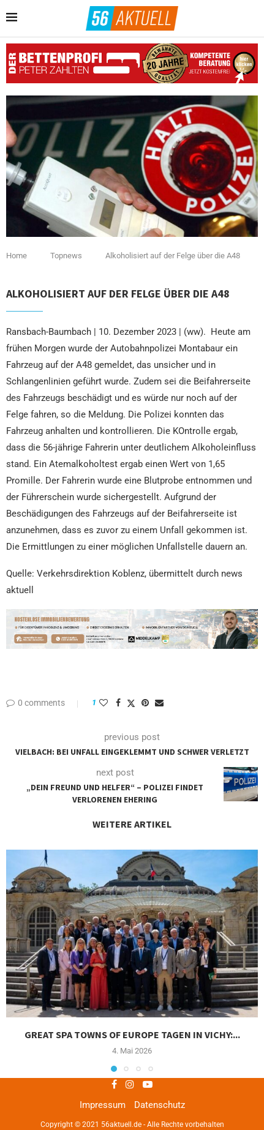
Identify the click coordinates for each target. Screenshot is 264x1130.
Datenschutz (159, 1104)
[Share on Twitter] (131, 703)
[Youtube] (148, 1084)
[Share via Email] (159, 703)
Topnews (66, 255)
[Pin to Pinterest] (145, 703)
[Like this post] (103, 703)
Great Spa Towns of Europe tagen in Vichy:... (132, 1034)
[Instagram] (130, 1084)
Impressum (103, 1104)
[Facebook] (114, 1084)
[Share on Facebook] (118, 703)
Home (16, 255)
